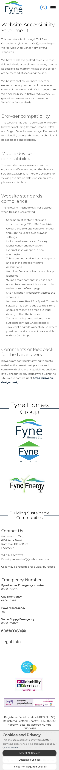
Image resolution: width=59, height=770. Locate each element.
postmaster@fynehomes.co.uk (29, 559)
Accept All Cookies (29, 758)
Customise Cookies (29, 765)
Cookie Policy (10, 753)
